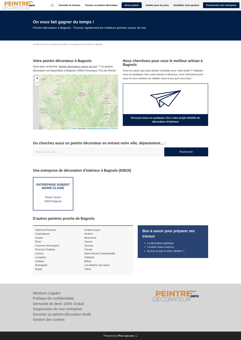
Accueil (36, 44)
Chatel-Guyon (92, 230)
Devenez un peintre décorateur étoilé (62, 314)
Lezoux (39, 253)
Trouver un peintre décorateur (55, 44)
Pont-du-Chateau (45, 249)
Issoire (39, 237)
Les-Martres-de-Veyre (97, 265)
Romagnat (41, 265)
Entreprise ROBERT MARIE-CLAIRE (53, 186)
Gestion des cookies (49, 320)
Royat (38, 269)
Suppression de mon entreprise (57, 309)
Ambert (88, 233)
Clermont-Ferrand (45, 230)
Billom (87, 261)
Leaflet (74, 128)
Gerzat (88, 241)
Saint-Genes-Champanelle (99, 253)
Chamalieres (42, 233)
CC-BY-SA (113, 128)
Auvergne (74, 44)
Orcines (88, 245)
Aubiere (39, 261)
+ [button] (37, 78)
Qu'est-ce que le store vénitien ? (165, 251)
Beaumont (90, 237)
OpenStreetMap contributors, (98, 128)
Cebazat (89, 257)
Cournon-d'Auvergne (47, 245)
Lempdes (40, 257)
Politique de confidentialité (53, 298)
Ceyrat (88, 249)
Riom (38, 241)
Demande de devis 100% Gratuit (58, 304)
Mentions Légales (47, 293)
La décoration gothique (160, 243)
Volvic (87, 269)
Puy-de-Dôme (87, 44)
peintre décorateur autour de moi (78, 66)
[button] (69, 5)
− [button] (37, 83)
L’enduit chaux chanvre (160, 247)
